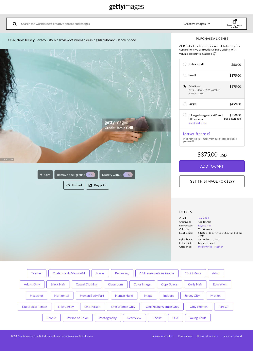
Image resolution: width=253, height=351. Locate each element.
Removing (122, 273)
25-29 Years (193, 273)
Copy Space (169, 284)
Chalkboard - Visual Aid (69, 273)
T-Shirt (157, 318)
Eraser (100, 273)
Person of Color (78, 318)
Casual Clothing (87, 284)
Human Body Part (92, 295)
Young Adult (198, 318)
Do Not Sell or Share (207, 335)
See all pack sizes (197, 123)
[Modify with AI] (117, 174)
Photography (108, 318)
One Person (92, 306)
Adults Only (32, 284)
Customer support (232, 335)
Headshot (37, 295)
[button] (85, 106)
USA (175, 318)
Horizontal (62, 295)
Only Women (199, 306)
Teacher (36, 273)
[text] (95, 23)
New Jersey (66, 306)
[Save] (45, 174)
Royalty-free (204, 225)
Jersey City (192, 295)
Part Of (223, 306)
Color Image (142, 284)
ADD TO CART (212, 166)
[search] (16, 23)
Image (148, 295)
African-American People (157, 273)
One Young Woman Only (162, 306)
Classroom (115, 284)
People (51, 318)
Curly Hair (195, 284)
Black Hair (58, 284)
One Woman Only (123, 306)
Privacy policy (185, 335)
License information (162, 335)
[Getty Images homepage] (126, 7)
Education (220, 284)
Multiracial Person (35, 306)
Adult (216, 273)
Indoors (168, 295)
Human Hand (124, 295)
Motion (215, 295)
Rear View (134, 318)
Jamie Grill (204, 218)
